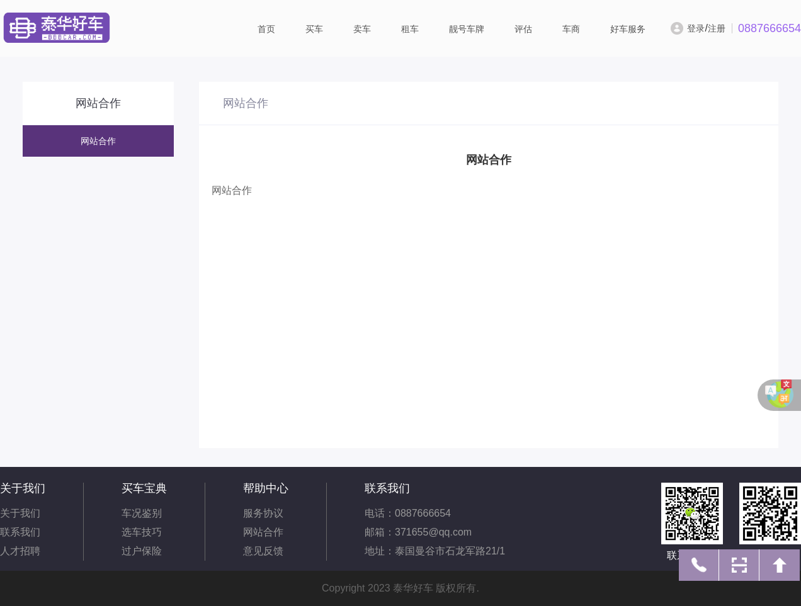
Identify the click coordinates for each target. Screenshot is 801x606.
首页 (266, 29)
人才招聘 (20, 551)
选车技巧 (142, 532)
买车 (314, 29)
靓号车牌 (466, 29)
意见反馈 (263, 551)
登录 (696, 28)
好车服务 (627, 29)
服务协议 (263, 513)
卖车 (362, 29)
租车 (410, 29)
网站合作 (98, 141)
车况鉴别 (142, 513)
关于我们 (20, 513)
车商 (571, 29)
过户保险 (142, 551)
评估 (523, 29)
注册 (716, 28)
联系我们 (20, 532)
